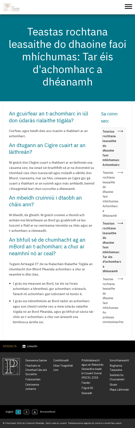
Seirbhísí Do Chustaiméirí (117, 377)
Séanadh (86, 393)
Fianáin (85, 382)
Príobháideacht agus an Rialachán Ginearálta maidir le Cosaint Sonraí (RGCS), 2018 (92, 369)
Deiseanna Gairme (36, 360)
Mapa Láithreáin (119, 389)
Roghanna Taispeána (116, 368)
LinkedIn (30, 346)
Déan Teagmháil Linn (63, 368)
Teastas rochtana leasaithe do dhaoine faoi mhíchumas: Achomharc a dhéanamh (111, 194)
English (9, 411)
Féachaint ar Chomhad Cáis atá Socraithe (36, 370)
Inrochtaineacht (119, 360)
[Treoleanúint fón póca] (128, 7)
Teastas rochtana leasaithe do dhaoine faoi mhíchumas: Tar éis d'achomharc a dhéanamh (112, 247)
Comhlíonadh (61, 360)
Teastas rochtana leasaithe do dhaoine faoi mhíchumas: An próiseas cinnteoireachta (113, 300)
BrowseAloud (47, 411)
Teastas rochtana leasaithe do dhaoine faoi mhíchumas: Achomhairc (111, 148)
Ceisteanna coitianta (32, 387)
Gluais (113, 384)
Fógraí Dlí (87, 388)
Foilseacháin (32, 379)
